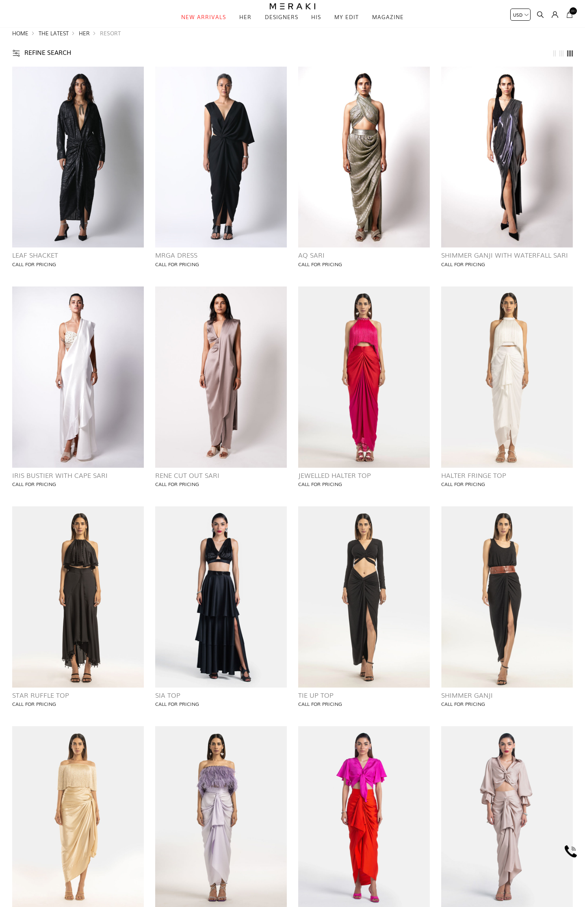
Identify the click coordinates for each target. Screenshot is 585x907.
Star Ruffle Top (40, 709)
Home (20, 48)
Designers (281, 28)
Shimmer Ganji (467, 709)
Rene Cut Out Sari (187, 490)
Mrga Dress (176, 270)
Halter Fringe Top (473, 490)
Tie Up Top (316, 709)
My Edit (346, 28)
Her (245, 28)
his (316, 28)
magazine (388, 28)
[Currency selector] (520, 15)
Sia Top (167, 709)
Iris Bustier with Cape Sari (60, 490)
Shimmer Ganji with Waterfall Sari (504, 270)
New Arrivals (203, 28)
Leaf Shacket (35, 270)
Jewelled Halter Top (334, 490)
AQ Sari (311, 270)
